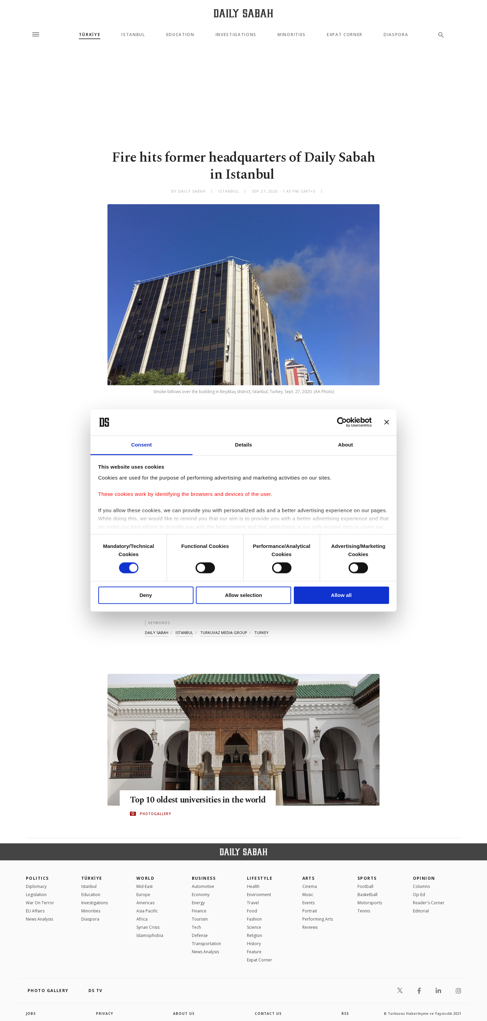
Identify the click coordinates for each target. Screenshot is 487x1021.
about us (184, 1013)
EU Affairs (35, 911)
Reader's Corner (428, 903)
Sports (367, 878)
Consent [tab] (141, 445)
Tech (196, 927)
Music (307, 894)
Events (308, 903)
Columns (421, 886)
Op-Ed (419, 894)
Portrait (309, 911)
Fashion (254, 919)
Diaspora (396, 35)
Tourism (200, 919)
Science (254, 927)
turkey (261, 632)
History (254, 943)
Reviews (310, 927)
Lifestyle (259, 878)
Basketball (367, 894)
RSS (345, 1013)
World (145, 878)
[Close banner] (386, 422)
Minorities (292, 35)
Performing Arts (317, 919)
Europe (143, 894)
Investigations (236, 35)
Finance (199, 911)
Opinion (424, 878)
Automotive (203, 886)
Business (204, 878)
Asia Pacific (147, 911)
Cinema (309, 886)
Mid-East (144, 886)
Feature (254, 952)
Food (252, 911)
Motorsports (369, 903)
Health (253, 886)
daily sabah (156, 632)
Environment (259, 894)
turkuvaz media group (223, 632)
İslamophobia (149, 935)
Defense (200, 935)
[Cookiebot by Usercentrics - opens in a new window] (342, 422)
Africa (142, 919)
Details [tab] (243, 445)
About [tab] (345, 445)
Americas (145, 903)
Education (180, 35)
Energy (198, 903)
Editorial (421, 911)
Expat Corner (345, 35)
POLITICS (37, 878)
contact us (268, 1013)
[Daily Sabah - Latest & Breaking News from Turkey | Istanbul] (243, 13)
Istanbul (133, 35)
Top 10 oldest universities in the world (200, 800)
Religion (254, 935)
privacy (104, 1013)
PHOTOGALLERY (155, 813)
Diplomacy (36, 886)
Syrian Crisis (147, 927)
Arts (308, 878)
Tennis (363, 911)
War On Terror (40, 903)
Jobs (31, 1013)
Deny (145, 595)
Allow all (341, 595)
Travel (253, 903)
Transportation (206, 943)
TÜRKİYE (90, 35)
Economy (200, 894)
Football (365, 886)
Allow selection (243, 595)
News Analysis (39, 919)
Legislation (36, 894)
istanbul (184, 632)
